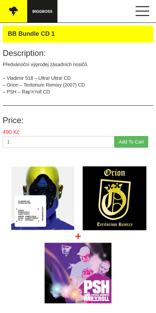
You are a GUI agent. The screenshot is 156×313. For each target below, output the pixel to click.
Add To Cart (131, 142)
